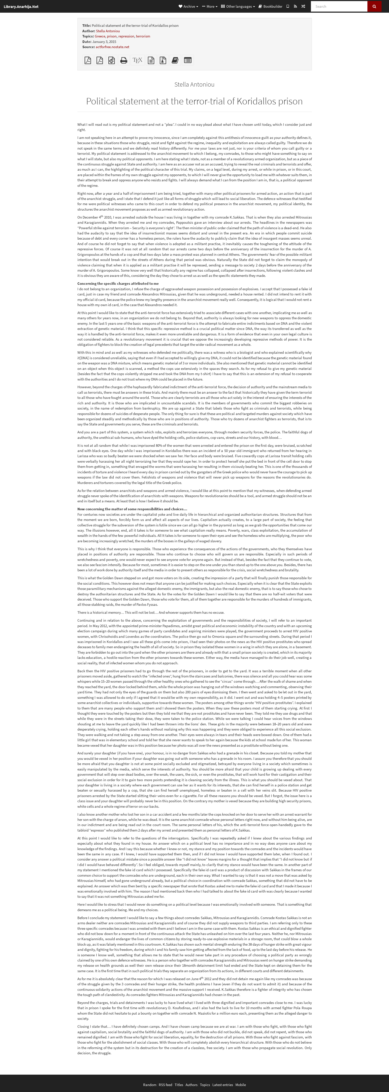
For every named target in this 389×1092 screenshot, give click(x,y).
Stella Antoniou (108, 31)
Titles (179, 1084)
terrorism (143, 36)
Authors (191, 1084)
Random (149, 1084)
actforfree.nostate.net (112, 46)
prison (112, 36)
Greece (100, 36)
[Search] (339, 6)
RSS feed (165, 1084)
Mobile (240, 1084)
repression (126, 36)
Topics (205, 1084)
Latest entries (222, 1084)
